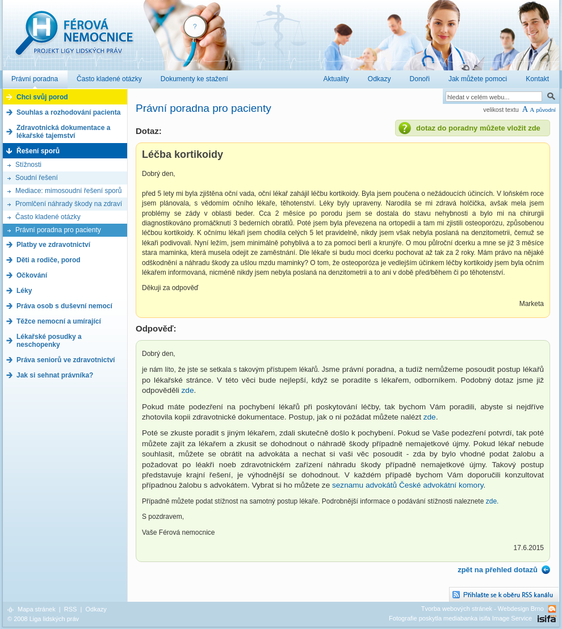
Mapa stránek (37, 609)
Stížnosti (28, 165)
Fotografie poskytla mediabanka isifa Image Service (460, 618)
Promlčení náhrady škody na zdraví (68, 204)
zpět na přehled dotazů (498, 569)
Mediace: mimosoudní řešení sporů (68, 191)
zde (188, 390)
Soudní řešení (36, 178)
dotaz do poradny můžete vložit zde (478, 128)
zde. (492, 501)
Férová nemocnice (74, 38)
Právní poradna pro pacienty (58, 230)
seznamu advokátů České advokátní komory (407, 485)
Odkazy (95, 609)
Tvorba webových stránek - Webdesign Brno (482, 608)
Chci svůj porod (42, 97)
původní (546, 110)
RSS (70, 609)
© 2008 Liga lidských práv (43, 618)
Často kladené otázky (48, 217)
